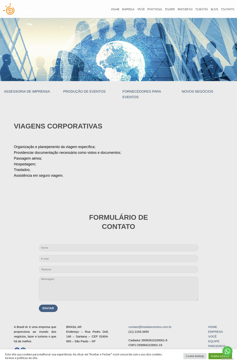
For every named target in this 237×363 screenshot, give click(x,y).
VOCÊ (212, 336)
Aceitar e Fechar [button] (220, 356)
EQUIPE (213, 341)
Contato (227, 9)
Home (115, 9)
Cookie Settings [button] (195, 356)
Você (140, 9)
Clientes (201, 9)
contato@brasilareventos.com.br (150, 327)
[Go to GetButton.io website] (227, 359)
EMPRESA (215, 331)
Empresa (128, 9)
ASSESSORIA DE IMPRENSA (27, 91)
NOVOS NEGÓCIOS (197, 91)
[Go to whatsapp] (227, 351)
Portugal (154, 9)
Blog (214, 9)
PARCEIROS (216, 346)
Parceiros (184, 9)
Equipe (170, 9)
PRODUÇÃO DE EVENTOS (84, 91)
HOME (212, 327)
